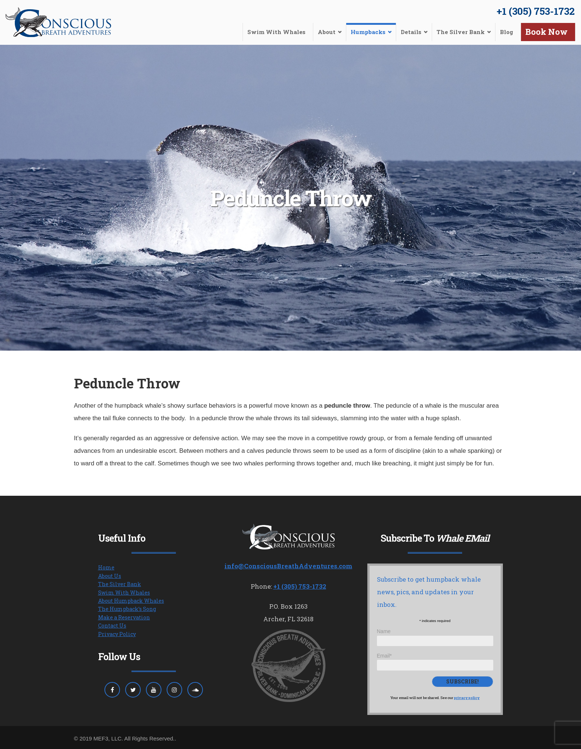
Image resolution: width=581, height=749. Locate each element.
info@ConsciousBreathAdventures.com (288, 566)
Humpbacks (368, 32)
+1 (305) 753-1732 (536, 11)
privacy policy (467, 697)
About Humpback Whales (131, 600)
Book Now (546, 31)
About (326, 32)
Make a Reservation (124, 617)
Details (411, 32)
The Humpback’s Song (127, 608)
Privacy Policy (117, 634)
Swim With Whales (276, 32)
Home (106, 567)
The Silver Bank (461, 32)
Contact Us (112, 625)
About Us (109, 575)
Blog (506, 32)
